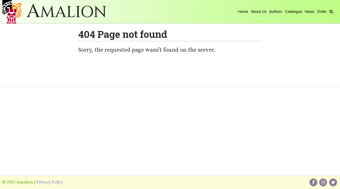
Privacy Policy (49, 182)
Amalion (67, 12)
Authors (275, 11)
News (309, 11)
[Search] (331, 11)
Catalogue (293, 11)
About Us (258, 11)
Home (243, 11)
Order (322, 11)
